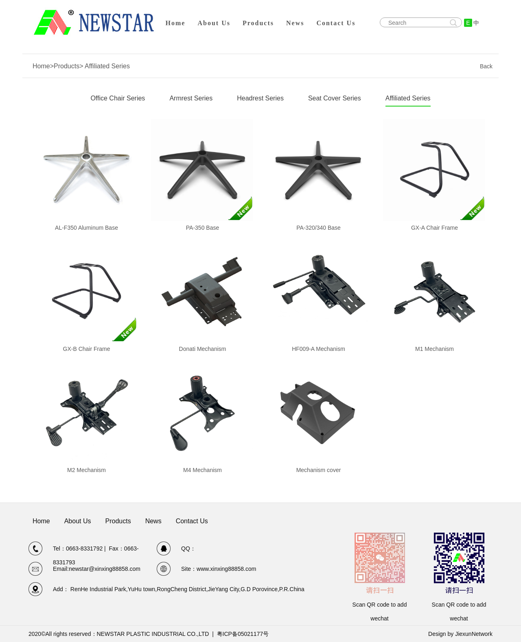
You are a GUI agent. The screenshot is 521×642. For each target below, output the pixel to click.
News (295, 23)
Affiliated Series (408, 98)
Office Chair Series (117, 98)
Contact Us (335, 23)
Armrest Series (190, 98)
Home (176, 23)
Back (486, 66)
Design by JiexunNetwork (460, 634)
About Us (213, 23)
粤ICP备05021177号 (243, 634)
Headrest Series (260, 98)
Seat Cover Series (334, 98)
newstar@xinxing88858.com (104, 569)
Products (258, 23)
